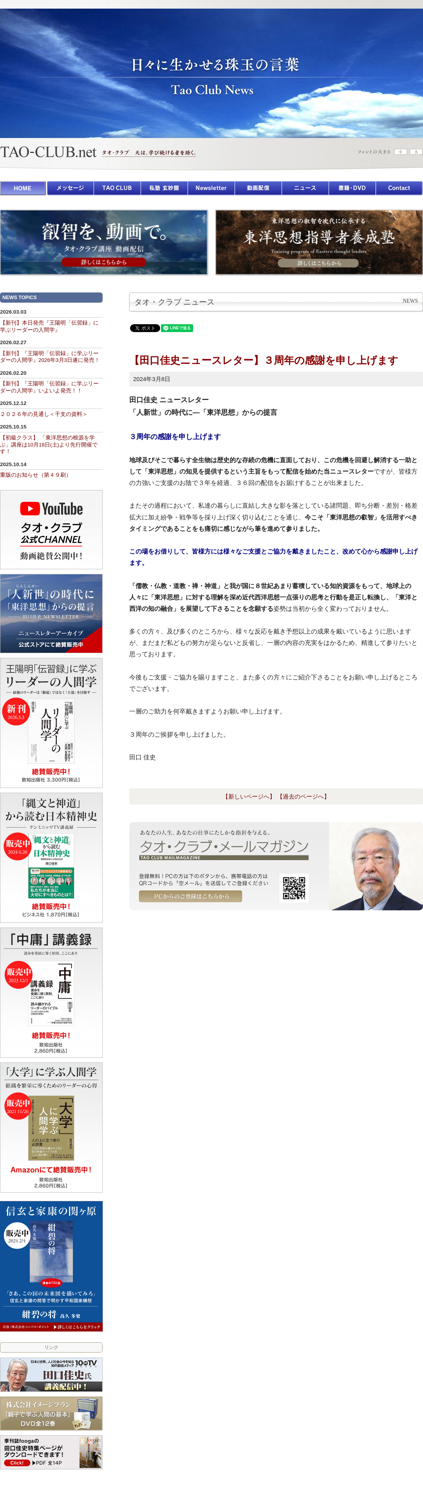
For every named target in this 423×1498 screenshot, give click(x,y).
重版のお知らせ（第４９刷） (35, 475)
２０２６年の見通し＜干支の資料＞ (44, 414)
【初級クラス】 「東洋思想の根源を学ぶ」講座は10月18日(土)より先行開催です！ (49, 444)
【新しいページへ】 (248, 796)
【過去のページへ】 (303, 796)
